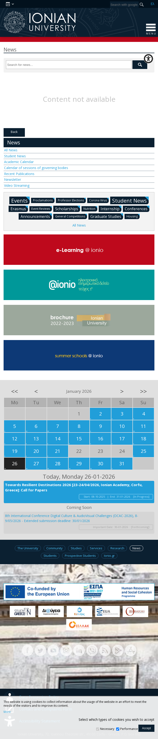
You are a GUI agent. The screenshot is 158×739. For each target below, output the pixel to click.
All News (10, 150)
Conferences (137, 208)
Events (20, 200)
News (13, 142)
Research (117, 548)
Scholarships (67, 208)
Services (96, 548)
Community (54, 548)
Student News (15, 156)
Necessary (107, 729)
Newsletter (12, 179)
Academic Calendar (19, 161)
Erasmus (19, 208)
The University (27, 548)
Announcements (36, 216)
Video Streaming (16, 185)
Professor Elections (72, 200)
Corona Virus (99, 200)
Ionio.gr (109, 555)
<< (14, 391)
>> (143, 391)
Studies (76, 548)
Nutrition (90, 208)
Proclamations (43, 200)
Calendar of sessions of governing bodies (36, 167)
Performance (129, 729)
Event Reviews (41, 208)
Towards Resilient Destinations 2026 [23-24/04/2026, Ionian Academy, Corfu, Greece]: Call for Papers (73, 487)
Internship (111, 208)
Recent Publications (19, 173)
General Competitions (71, 216)
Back (14, 132)
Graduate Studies (106, 216)
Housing (133, 216)
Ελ (152, 3)
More (7, 712)
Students (50, 555)
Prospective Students (80, 555)
